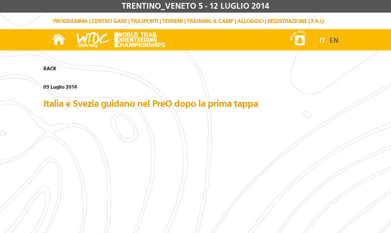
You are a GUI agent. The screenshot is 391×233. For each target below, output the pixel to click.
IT (322, 40)
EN (334, 40)
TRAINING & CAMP (210, 21)
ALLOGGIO (250, 21)
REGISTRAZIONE (287, 21)
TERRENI (172, 21)
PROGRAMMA (70, 21)
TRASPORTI (144, 21)
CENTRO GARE (109, 21)
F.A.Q (317, 21)
